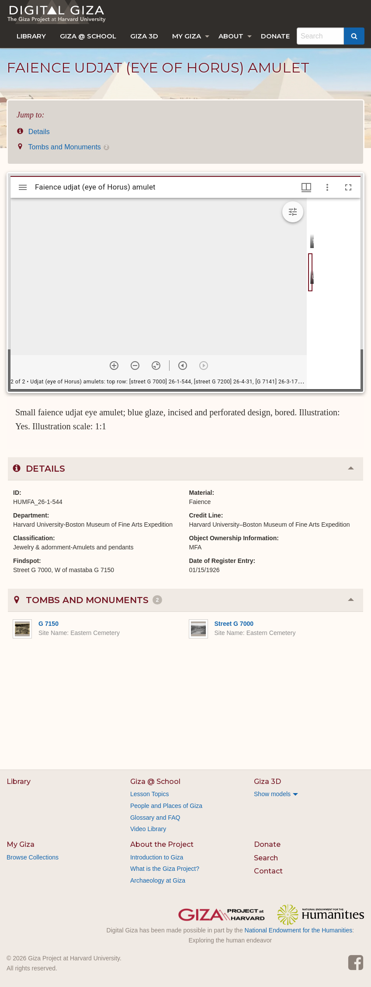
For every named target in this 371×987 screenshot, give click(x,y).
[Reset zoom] (156, 365)
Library (31, 36)
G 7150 (48, 623)
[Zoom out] (135, 365)
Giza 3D (144, 36)
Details (33, 131)
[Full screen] (348, 187)
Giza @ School (88, 36)
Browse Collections (33, 857)
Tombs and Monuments (63, 147)
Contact (268, 871)
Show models (272, 793)
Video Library (148, 828)
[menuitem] (31, 36)
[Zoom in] (114, 365)
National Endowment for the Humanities (299, 930)
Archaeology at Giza (157, 880)
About (230, 36)
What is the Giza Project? (164, 868)
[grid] (334, 293)
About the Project (162, 844)
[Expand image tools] (292, 211)
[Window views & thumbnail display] (306, 187)
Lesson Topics (149, 793)
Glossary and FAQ (155, 817)
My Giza (186, 36)
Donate (275, 36)
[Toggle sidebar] (22, 187)
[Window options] (327, 187)
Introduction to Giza (156, 857)
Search (266, 858)
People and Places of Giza (166, 805)
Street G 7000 (234, 623)
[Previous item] (182, 365)
